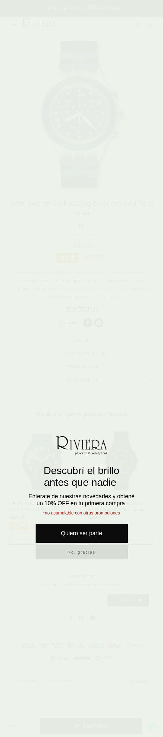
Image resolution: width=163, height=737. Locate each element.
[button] (137, 24)
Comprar (95, 726)
